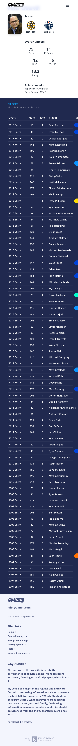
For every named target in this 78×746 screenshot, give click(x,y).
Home (12, 632)
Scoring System (17, 644)
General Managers (19, 636)
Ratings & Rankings (19, 640)
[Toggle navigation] (67, 5)
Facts (12, 648)
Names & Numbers (19, 653)
